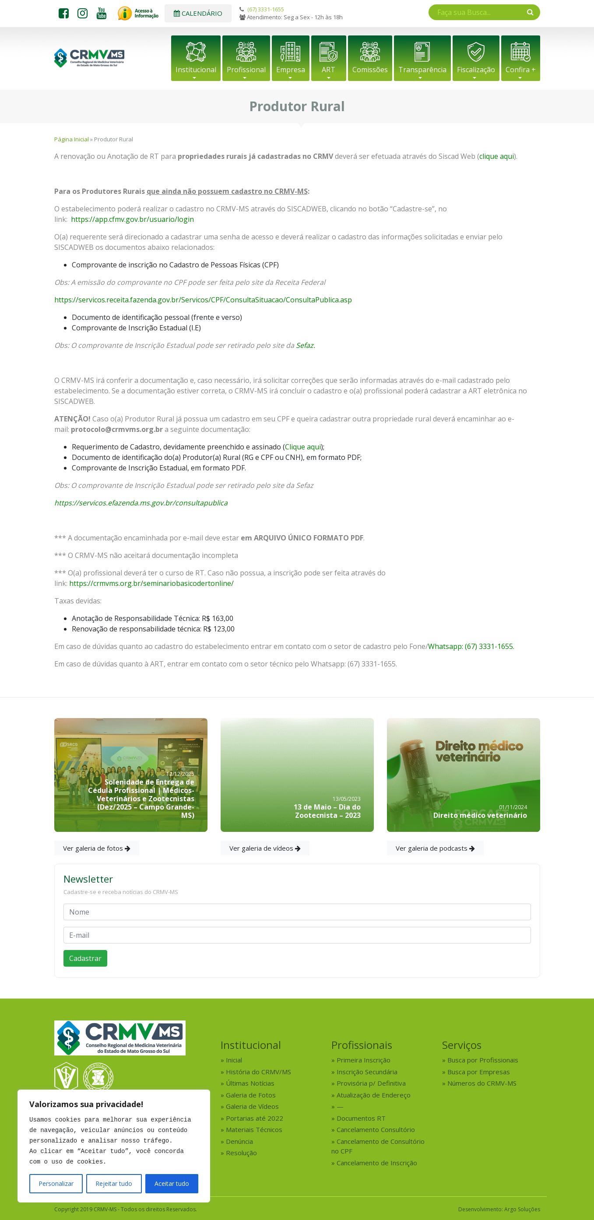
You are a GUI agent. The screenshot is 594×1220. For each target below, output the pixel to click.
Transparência (422, 69)
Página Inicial (71, 139)
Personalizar (56, 1183)
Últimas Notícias (250, 1083)
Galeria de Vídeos (252, 1106)
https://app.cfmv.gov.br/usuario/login (132, 219)
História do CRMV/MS (258, 1071)
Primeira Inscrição (363, 1059)
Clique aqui (303, 447)
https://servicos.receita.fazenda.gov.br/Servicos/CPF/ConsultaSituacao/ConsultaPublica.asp (203, 300)
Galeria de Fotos (251, 1094)
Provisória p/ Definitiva (371, 1083)
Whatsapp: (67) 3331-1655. (471, 646)
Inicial (234, 1059)
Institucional (196, 69)
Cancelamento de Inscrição (377, 1162)
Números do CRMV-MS (482, 1083)
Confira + (521, 69)
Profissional (246, 69)
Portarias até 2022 (254, 1118)
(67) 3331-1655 (265, 9)
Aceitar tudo (172, 1183)
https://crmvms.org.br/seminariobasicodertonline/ (151, 583)
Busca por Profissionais (482, 1059)
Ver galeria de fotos (96, 848)
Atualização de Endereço (374, 1094)
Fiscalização (476, 69)
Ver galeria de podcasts (435, 848)
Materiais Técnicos (254, 1129)
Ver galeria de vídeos (265, 848)
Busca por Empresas (478, 1071)
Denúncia (239, 1141)
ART (328, 69)
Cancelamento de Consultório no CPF (378, 1146)
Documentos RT (361, 1118)
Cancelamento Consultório (376, 1129)
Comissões (370, 69)
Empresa (290, 69)
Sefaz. (305, 345)
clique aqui (496, 156)
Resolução (241, 1152)
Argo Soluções (522, 1209)
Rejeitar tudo (113, 1183)
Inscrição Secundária (367, 1071)
